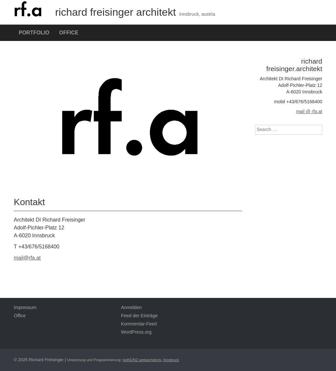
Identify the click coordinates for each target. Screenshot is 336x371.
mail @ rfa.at (309, 111)
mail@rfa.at (27, 258)
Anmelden (131, 307)
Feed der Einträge (139, 315)
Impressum (25, 307)
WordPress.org (136, 332)
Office (68, 32)
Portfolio (34, 32)
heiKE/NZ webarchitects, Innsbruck (150, 360)
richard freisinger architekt (95, 12)
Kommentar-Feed (139, 323)
